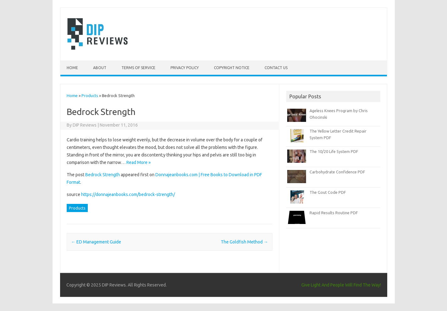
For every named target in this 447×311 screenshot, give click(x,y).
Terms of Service (138, 68)
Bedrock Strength (102, 174)
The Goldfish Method (244, 241)
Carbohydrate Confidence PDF (337, 172)
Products (89, 95)
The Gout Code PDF (328, 192)
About (99, 68)
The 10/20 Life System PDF (334, 151)
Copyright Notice (231, 68)
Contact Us (276, 68)
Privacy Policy (184, 68)
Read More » (138, 162)
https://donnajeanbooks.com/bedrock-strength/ (128, 194)
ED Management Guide (96, 241)
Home (72, 68)
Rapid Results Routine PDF (334, 212)
